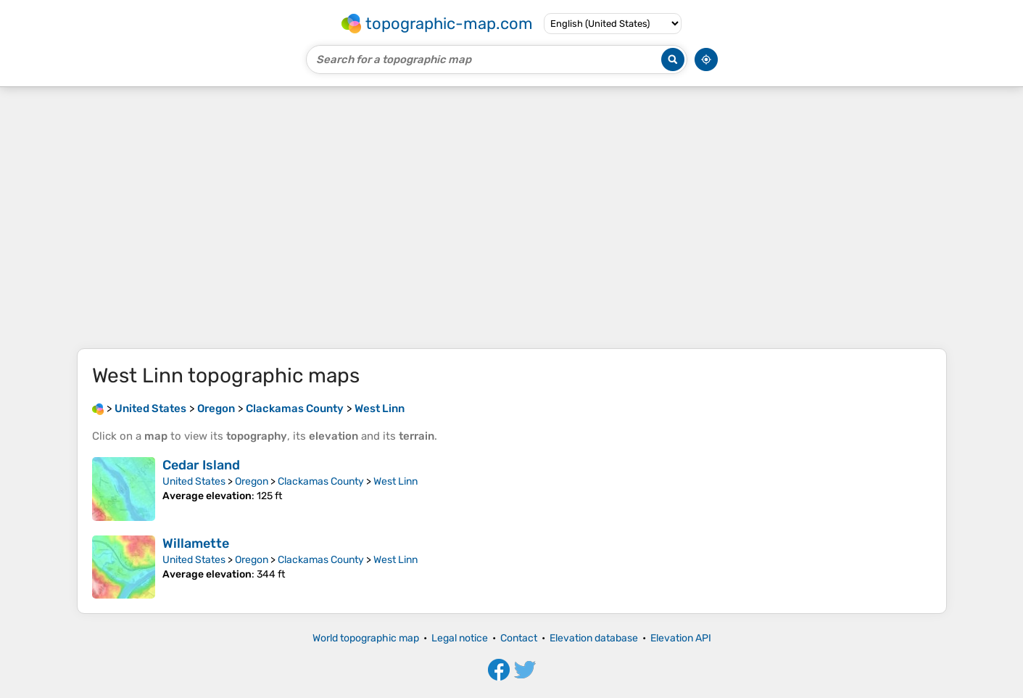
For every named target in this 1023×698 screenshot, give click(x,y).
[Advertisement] (512, 217)
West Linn (395, 481)
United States (193, 481)
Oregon (251, 481)
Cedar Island (201, 465)
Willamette (195, 543)
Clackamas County (321, 481)
